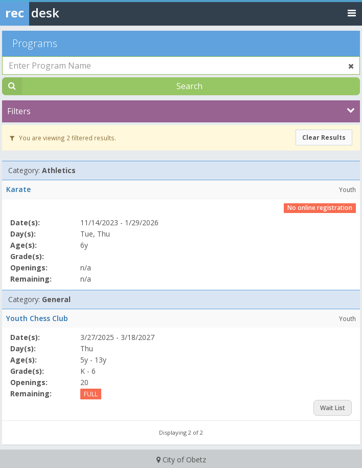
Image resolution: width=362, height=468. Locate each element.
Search (189, 86)
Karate (18, 189)
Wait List (332, 407)
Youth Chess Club (37, 318)
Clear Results (324, 137)
